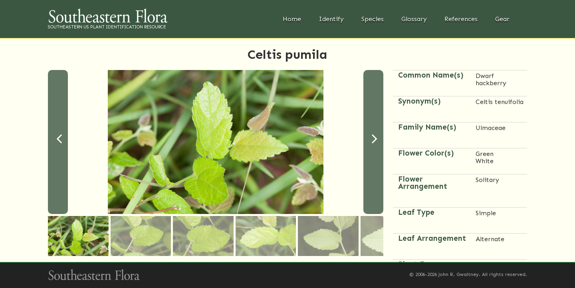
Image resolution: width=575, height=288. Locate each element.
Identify (331, 19)
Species (372, 19)
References (461, 19)
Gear (502, 19)
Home (292, 19)
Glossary (414, 19)
